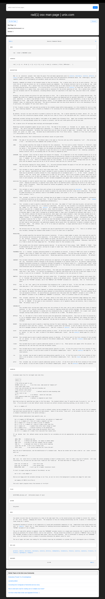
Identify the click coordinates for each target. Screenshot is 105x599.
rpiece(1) (84, 551)
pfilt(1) (91, 76)
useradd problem (13, 581)
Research (94, 21)
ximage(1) (30, 552)
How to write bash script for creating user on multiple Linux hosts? (26, 588)
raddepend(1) (95, 199)
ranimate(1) (64, 551)
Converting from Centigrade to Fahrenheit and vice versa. (24, 584)
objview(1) (35, 551)
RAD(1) (11, 41)
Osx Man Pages (12, 21)
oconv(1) (71, 76)
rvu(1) (15, 77)
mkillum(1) (79, 76)
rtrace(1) (80, 338)
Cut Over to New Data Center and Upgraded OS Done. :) (24, 592)
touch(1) (15, 552)
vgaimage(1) (22, 552)
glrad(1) (15, 551)
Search (95, 7)
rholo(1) (71, 551)
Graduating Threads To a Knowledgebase (19, 577)
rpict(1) (85, 76)
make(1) (21, 526)
